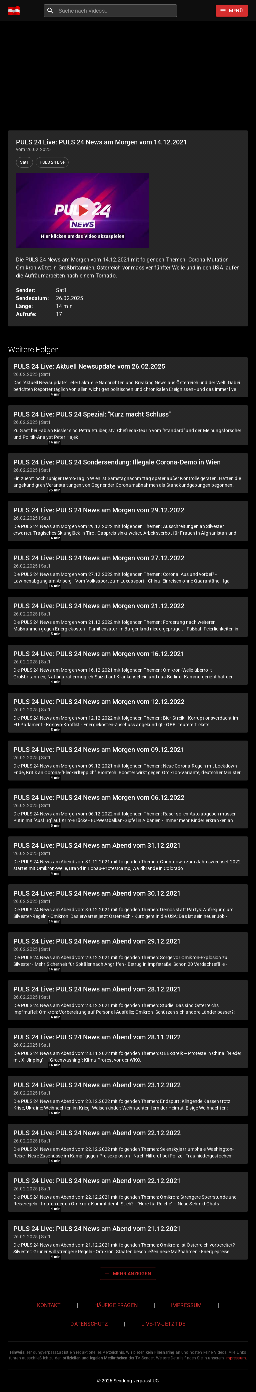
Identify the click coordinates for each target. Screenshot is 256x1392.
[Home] (16, 10)
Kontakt (49, 1305)
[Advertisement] (128, 75)
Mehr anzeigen (127, 1274)
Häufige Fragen (116, 1305)
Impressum (186, 1305)
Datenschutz (89, 1324)
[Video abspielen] (82, 210)
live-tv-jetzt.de (163, 1324)
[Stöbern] (232, 11)
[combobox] (117, 10)
